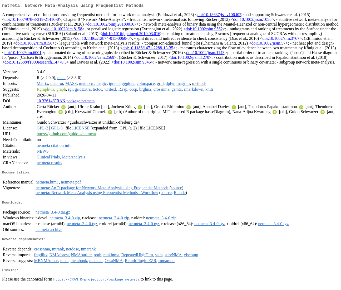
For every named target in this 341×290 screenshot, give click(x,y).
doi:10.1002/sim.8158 (63, 30)
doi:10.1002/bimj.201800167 (111, 25)
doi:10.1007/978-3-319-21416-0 (31, 20)
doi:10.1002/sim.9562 (204, 30)
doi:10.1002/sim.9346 (132, 63)
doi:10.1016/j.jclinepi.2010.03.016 (131, 34)
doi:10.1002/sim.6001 (22, 53)
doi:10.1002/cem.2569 (95, 58)
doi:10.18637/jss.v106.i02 (219, 15)
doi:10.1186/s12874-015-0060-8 (102, 39)
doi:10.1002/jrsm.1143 (205, 53)
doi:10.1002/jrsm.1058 (252, 20)
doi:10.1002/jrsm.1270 (190, 58)
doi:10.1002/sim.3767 (280, 39)
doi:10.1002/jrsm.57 (268, 44)
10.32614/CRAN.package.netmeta (66, 102)
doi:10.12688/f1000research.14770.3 (35, 63)
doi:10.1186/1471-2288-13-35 (147, 49)
